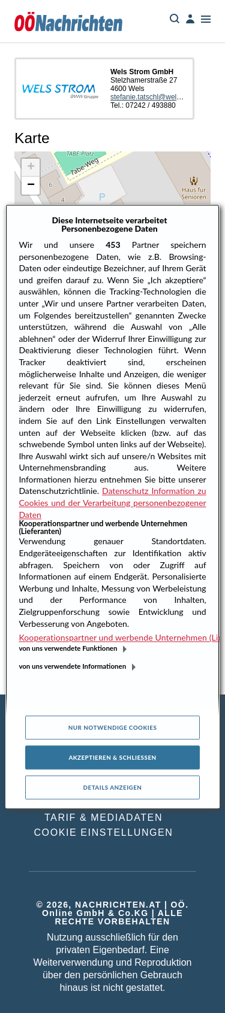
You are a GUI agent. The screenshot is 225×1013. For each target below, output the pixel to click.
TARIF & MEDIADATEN (103, 817)
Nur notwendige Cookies (112, 728)
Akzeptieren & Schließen (112, 758)
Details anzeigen (112, 787)
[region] (112, 506)
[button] (31, 168)
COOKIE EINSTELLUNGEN (103, 832)
